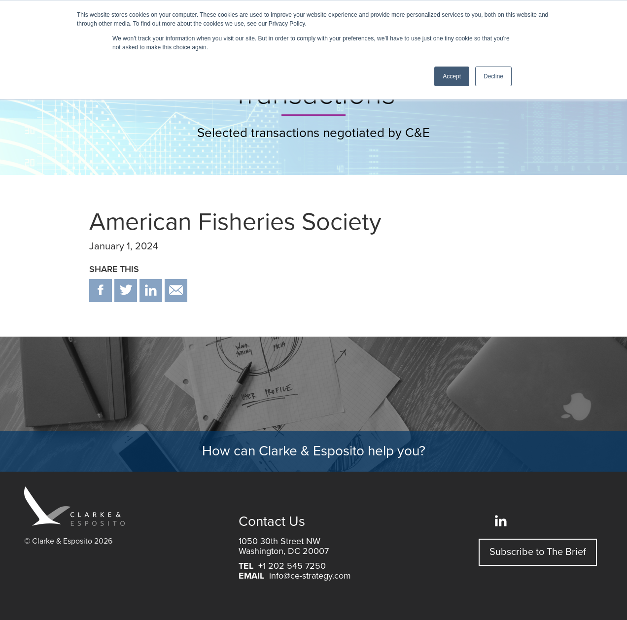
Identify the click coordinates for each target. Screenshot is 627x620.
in (150, 290)
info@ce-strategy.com (310, 575)
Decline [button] (493, 76)
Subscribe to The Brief (537, 552)
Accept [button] (452, 76)
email (176, 290)
